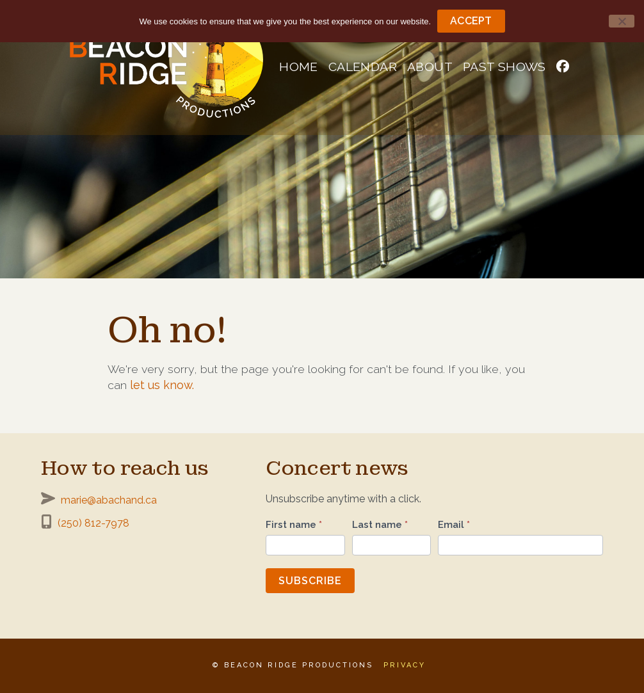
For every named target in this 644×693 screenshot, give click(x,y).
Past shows (504, 67)
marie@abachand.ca (109, 500)
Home (298, 67)
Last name (380, 524)
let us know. (162, 385)
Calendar (362, 67)
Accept (471, 21)
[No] (621, 21)
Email (454, 524)
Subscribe (310, 581)
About (430, 67)
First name (294, 524)
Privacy (404, 665)
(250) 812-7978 (93, 523)
